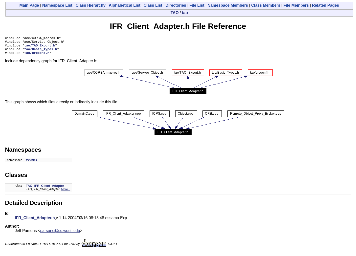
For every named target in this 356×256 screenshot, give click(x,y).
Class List (153, 5)
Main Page (29, 5)
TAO (175, 13)
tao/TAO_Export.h (39, 47)
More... (65, 193)
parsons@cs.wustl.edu (60, 234)
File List (196, 5)
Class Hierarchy (91, 5)
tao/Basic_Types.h (40, 52)
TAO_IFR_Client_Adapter (45, 189)
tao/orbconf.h (36, 56)
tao (185, 13)
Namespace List (57, 5)
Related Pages (325, 5)
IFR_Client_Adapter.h (35, 221)
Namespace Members (228, 5)
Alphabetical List (124, 5)
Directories (175, 5)
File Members (296, 5)
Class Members (265, 5)
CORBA (32, 164)
